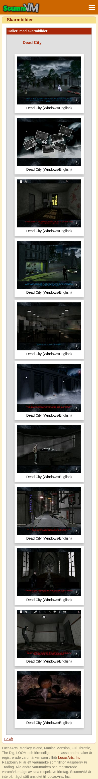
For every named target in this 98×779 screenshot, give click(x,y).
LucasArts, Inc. (69, 758)
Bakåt (8, 739)
